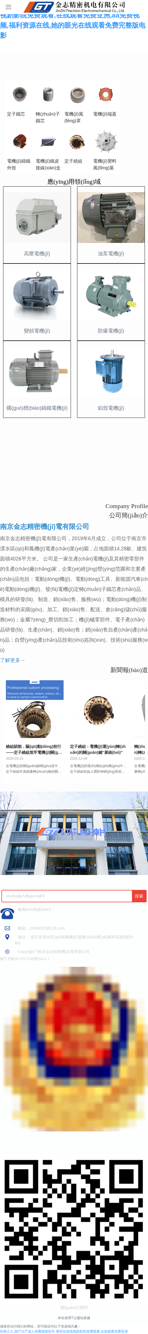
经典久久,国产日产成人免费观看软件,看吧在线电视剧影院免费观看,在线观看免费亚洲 (64, 1331)
